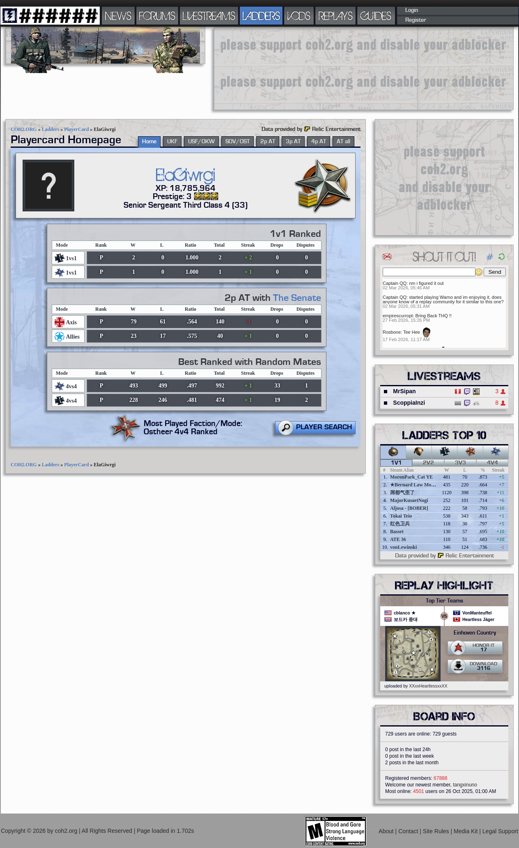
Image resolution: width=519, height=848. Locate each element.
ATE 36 (398, 539)
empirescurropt (398, 315)
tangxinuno (465, 785)
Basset (397, 531)
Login (411, 10)
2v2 (428, 463)
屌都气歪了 (402, 492)
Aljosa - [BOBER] (409, 508)
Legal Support (500, 831)
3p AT (293, 141)
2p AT (267, 141)
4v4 (492, 463)
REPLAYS (336, 16)
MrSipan (404, 391)
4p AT (318, 141)
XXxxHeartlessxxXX (428, 685)
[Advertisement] (265, 68)
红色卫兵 (400, 524)
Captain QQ (394, 283)
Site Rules (437, 831)
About (387, 831)
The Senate (297, 298)
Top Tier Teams (444, 601)
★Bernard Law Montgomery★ (423, 485)
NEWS (118, 16)
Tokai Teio (401, 516)
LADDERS (261, 16)
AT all (343, 141)
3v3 (460, 463)
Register (415, 20)
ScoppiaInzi (409, 402)
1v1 (396, 463)
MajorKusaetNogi (409, 500)
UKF (172, 141)
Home (149, 141)
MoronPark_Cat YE (411, 477)
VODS (298, 16)
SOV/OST (237, 141)
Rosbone (392, 332)
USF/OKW (201, 141)
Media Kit (466, 831)
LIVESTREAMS (209, 16)
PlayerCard (76, 129)
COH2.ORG (24, 129)
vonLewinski (403, 547)
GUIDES (376, 16)
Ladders (51, 129)
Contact (409, 831)
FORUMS (157, 16)
